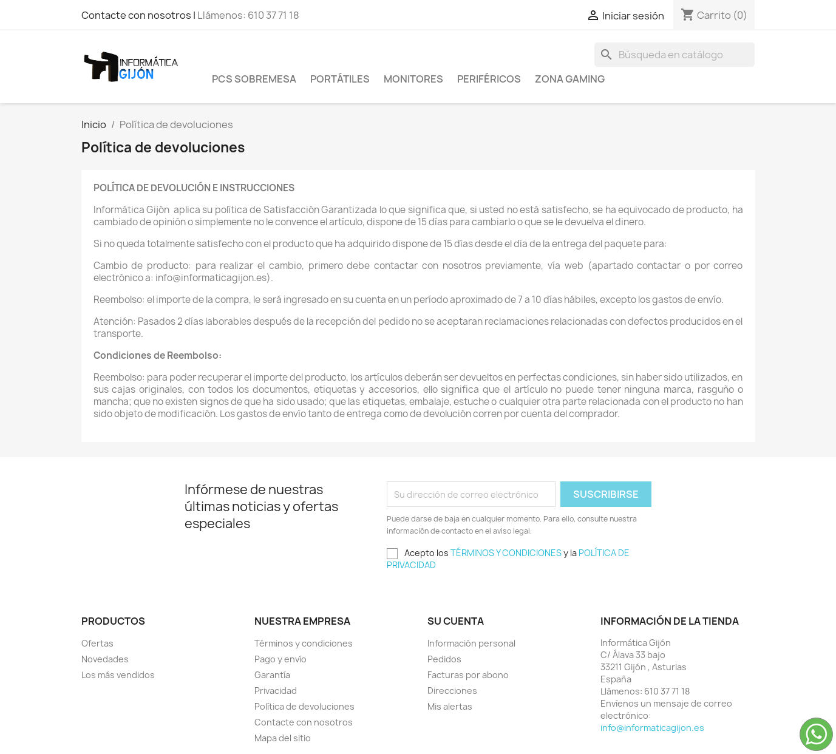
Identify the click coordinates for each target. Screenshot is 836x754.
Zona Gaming (570, 79)
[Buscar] (674, 54)
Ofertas (97, 643)
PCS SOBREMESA (254, 79)
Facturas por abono (468, 675)
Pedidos (444, 659)
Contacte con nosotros (303, 722)
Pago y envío (280, 659)
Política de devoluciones (304, 706)
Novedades (105, 659)
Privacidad (275, 690)
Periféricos (489, 79)
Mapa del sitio (282, 738)
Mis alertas (449, 706)
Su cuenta (455, 621)
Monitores (413, 79)
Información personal (471, 643)
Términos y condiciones (303, 643)
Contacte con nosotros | (139, 15)
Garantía (272, 675)
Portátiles (340, 79)
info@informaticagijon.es (652, 727)
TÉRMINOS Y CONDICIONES (506, 553)
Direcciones (452, 690)
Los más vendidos (118, 675)
